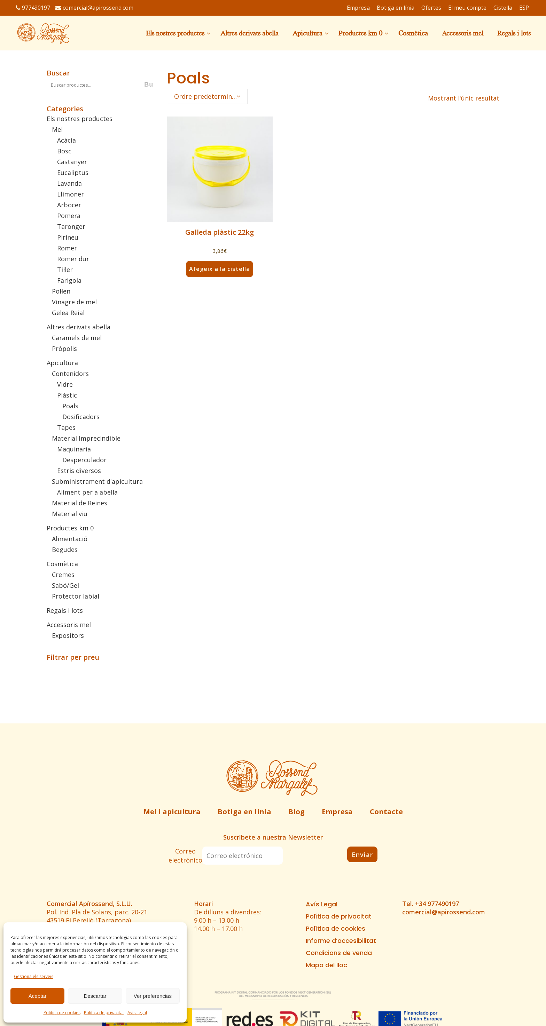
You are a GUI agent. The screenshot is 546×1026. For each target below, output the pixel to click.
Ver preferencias (153, 996)
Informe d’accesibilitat (341, 941)
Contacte (386, 811)
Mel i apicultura (172, 811)
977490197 (33, 7)
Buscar (58, 73)
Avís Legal (137, 1013)
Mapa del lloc (326, 965)
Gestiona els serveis (33, 976)
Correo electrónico (185, 855)
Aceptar (38, 996)
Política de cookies (62, 1013)
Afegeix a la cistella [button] (220, 269)
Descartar (95, 996)
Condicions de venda (339, 953)
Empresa (337, 811)
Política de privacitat (104, 1013)
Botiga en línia (244, 811)
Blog (296, 811)
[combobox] (207, 96)
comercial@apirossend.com (94, 7)
